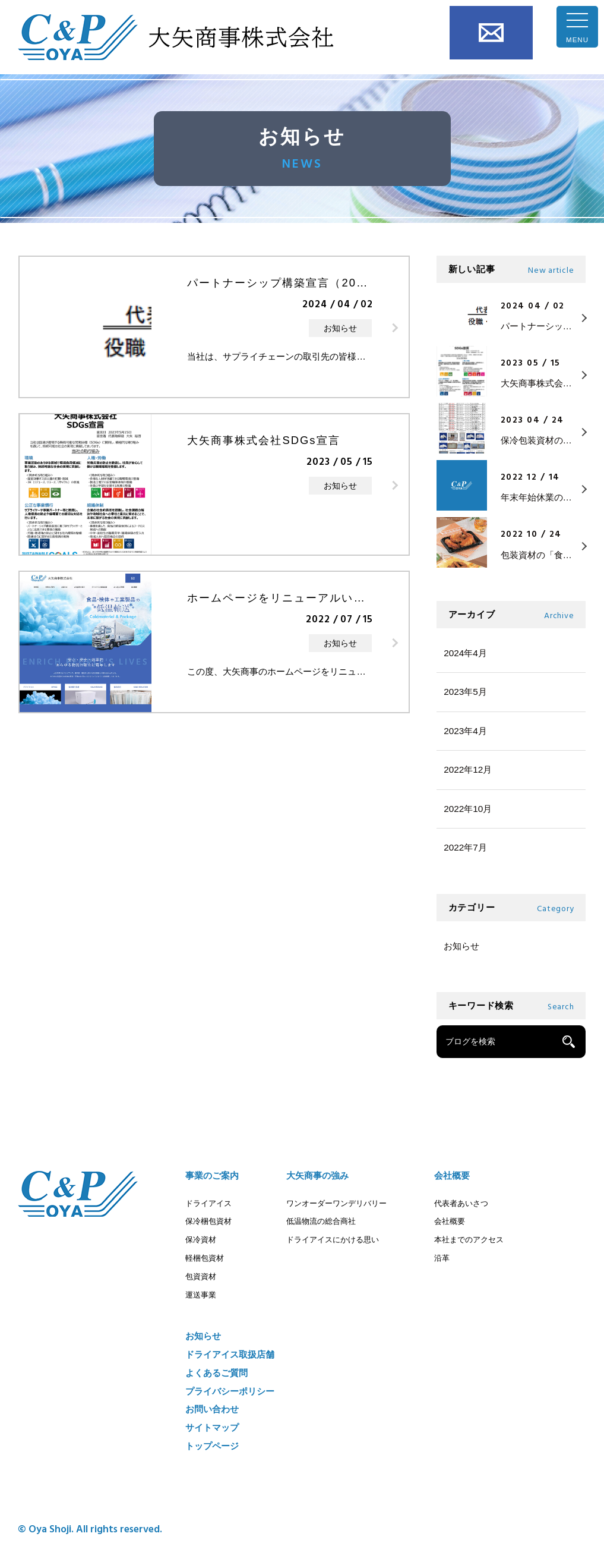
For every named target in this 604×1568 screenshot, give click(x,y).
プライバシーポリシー (229, 1391)
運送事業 (200, 1294)
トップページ (212, 1446)
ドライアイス (208, 1203)
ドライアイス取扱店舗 (229, 1354)
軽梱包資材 (204, 1258)
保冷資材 (200, 1239)
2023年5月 (465, 692)
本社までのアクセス (469, 1239)
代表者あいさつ (461, 1203)
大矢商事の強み (317, 1175)
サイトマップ (212, 1427)
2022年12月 (468, 769)
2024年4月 (465, 653)
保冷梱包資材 (208, 1221)
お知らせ (461, 946)
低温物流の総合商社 (321, 1221)
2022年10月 (468, 809)
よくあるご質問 (216, 1373)
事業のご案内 (212, 1175)
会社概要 (452, 1175)
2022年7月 (465, 847)
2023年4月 (465, 731)
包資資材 (200, 1276)
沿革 (442, 1258)
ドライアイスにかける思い (332, 1239)
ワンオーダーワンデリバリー (336, 1203)
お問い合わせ (491, 32)
